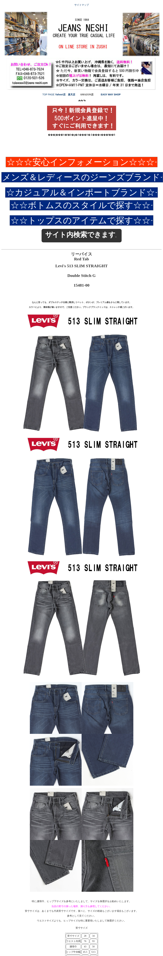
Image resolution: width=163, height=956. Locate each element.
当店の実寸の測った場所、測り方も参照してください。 (81, 906)
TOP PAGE (48, 94)
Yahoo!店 (60, 94)
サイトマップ (81, 4)
